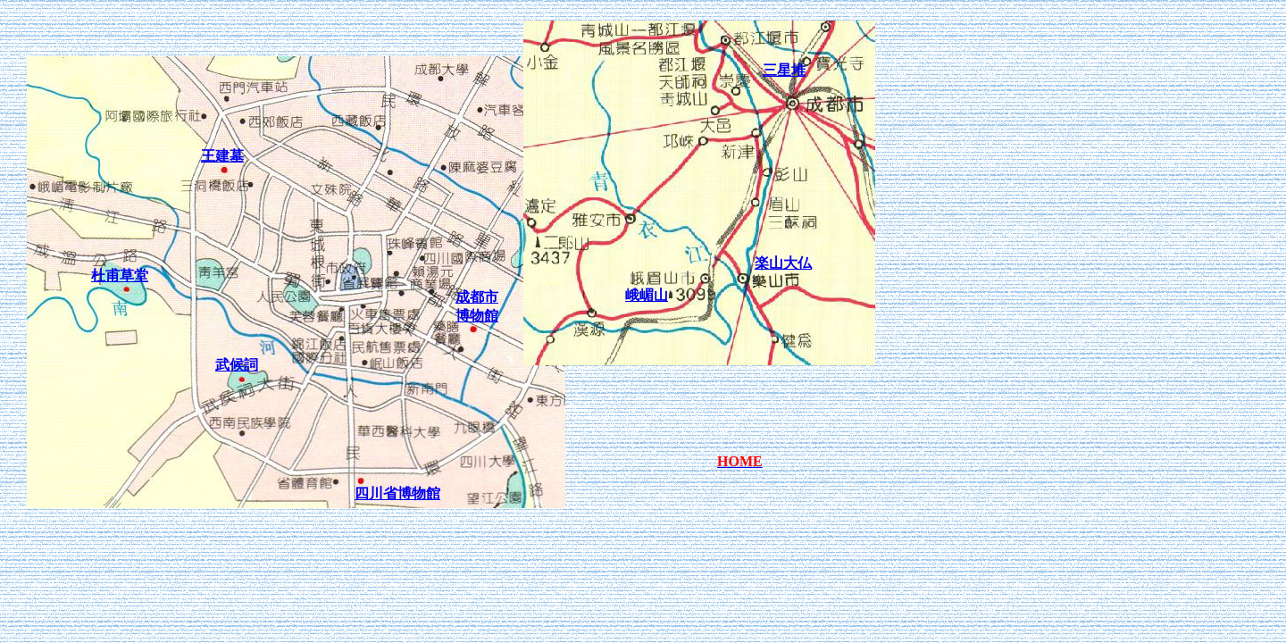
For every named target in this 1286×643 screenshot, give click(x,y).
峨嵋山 (646, 295)
